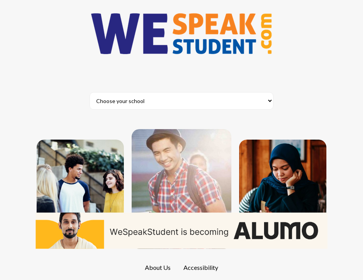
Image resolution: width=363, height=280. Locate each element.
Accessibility (200, 267)
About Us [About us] (158, 267)
